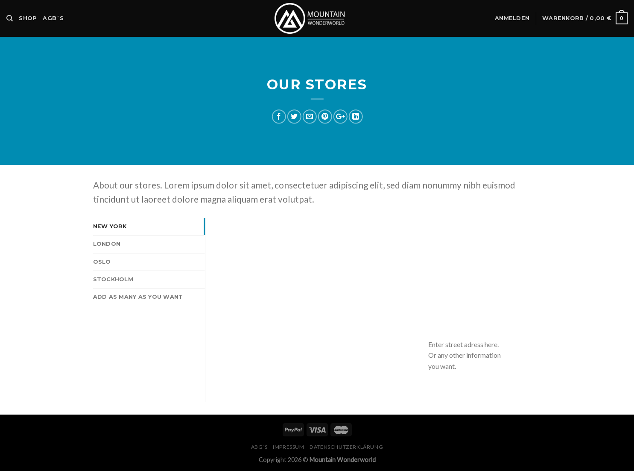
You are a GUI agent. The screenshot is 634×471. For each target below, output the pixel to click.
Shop (28, 18)
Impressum (288, 447)
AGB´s (53, 18)
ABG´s (259, 447)
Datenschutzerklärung (346, 447)
